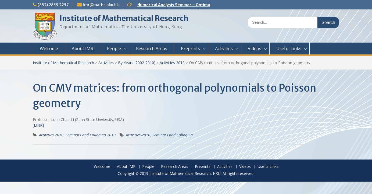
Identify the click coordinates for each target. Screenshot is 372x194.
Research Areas (151, 48)
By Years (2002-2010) (136, 62)
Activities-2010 (138, 134)
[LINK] (38, 125)
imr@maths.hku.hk (101, 4)
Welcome (49, 48)
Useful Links (288, 48)
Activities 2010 (172, 62)
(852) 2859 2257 (53, 4)
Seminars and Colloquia (172, 134)
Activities (224, 48)
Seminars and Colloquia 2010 (91, 134)
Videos (254, 48)
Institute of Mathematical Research (123, 18)
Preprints (190, 48)
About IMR (82, 48)
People (114, 48)
